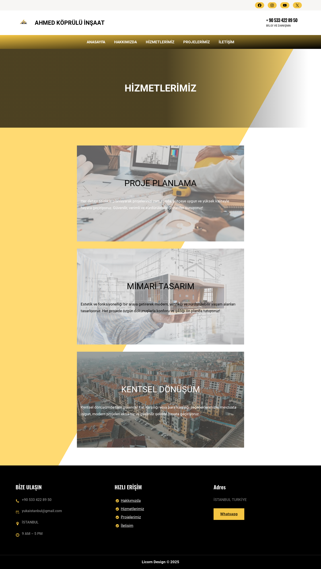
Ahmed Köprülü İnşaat (70, 22)
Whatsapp (229, 514)
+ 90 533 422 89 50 (281, 20)
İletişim (127, 525)
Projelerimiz (131, 517)
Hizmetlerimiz (132, 509)
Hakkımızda (131, 500)
